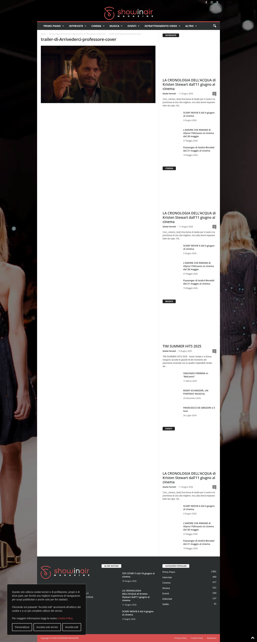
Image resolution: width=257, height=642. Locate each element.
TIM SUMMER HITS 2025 (182, 346)
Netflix (165, 604)
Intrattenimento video (162, 26)
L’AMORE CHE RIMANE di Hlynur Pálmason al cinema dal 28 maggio (198, 133)
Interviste (77, 26)
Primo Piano (54, 26)
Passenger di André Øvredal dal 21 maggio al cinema (198, 149)
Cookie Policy (65, 618)
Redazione (212, 638)
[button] (214, 26)
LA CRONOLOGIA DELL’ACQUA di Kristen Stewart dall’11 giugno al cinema (189, 84)
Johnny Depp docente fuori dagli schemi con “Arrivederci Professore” (77, 34)
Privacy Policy (180, 638)
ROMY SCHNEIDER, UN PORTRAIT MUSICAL (195, 392)
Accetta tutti (71, 627)
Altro (191, 26)
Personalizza (22, 627)
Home (43, 34)
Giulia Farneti (169, 93)
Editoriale (167, 599)
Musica (116, 26)
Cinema (98, 26)
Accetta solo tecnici (47, 627)
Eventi (134, 26)
